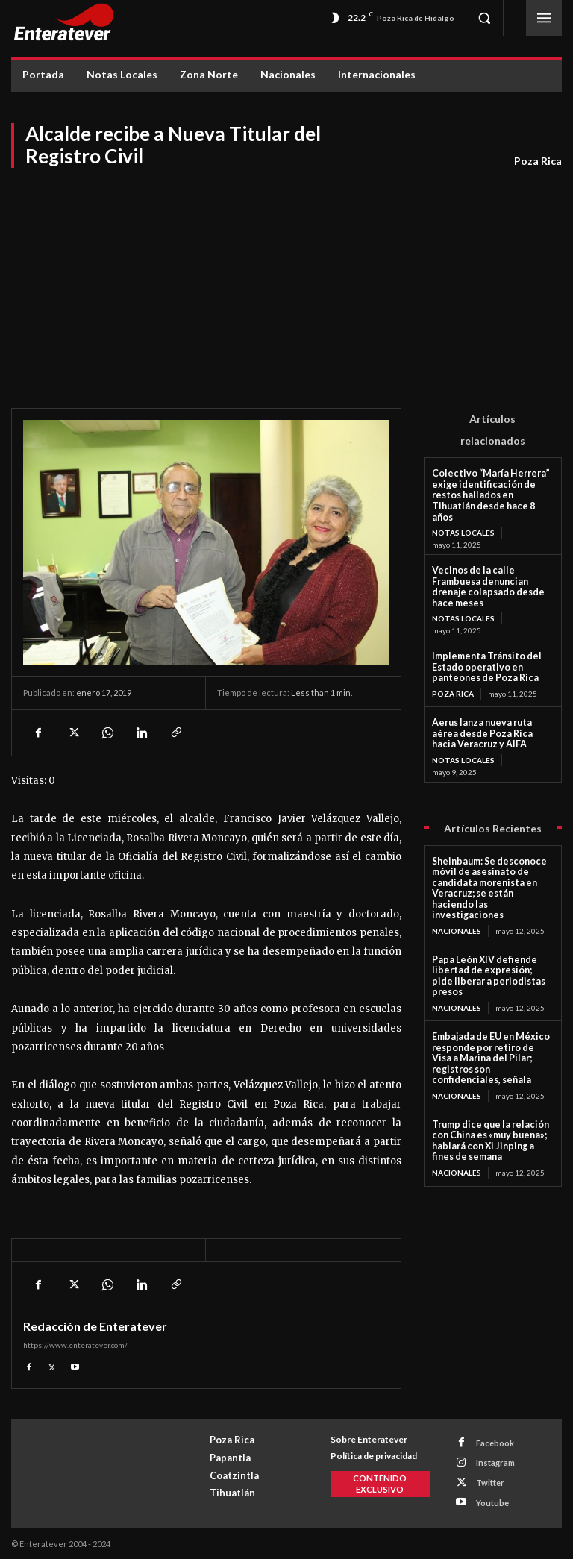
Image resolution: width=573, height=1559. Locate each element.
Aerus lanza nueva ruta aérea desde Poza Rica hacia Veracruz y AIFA (490, 705)
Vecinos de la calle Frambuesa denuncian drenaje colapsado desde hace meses (492, 568)
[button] (484, 18)
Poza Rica (538, 161)
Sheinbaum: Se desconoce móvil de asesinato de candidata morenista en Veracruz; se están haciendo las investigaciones (489, 844)
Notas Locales (463, 519)
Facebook (494, 1443)
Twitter (489, 1482)
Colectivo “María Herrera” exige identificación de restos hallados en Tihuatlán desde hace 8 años (492, 488)
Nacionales (456, 879)
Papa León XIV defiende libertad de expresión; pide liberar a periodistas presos (488, 919)
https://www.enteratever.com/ (75, 1344)
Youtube (491, 1501)
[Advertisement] (286, 281)
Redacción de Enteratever (95, 1326)
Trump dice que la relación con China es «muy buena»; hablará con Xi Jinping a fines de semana (489, 1062)
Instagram (494, 1462)
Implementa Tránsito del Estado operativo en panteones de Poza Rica (482, 641)
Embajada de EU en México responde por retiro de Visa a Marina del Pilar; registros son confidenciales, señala (492, 988)
